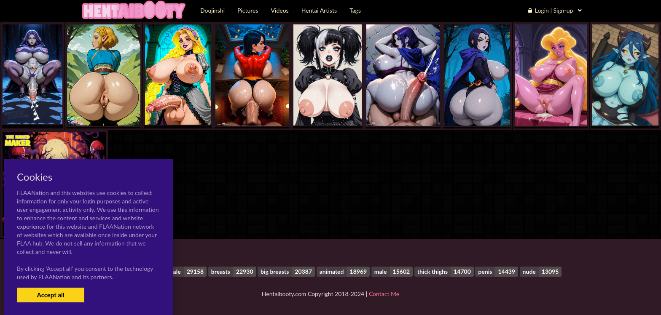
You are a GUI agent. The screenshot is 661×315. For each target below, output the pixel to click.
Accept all (50, 295)
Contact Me (384, 293)
